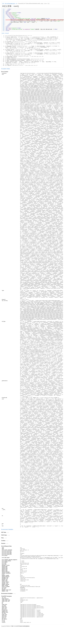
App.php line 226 (39, 59)
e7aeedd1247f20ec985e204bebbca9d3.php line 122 (34, 3)
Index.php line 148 (38, 56)
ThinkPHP (3, 626)
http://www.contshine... (52, 39)
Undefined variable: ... (24, 37)
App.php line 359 (39, 60)
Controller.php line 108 (24, 55)
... (34, 39)
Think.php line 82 (35, 48)
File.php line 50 (32, 41)
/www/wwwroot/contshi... (39, 37)
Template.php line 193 (19, 44)
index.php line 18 (32, 65)
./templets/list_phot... (22, 46)
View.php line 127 (20, 51)
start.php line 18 (19, 64)
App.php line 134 (30, 62)
